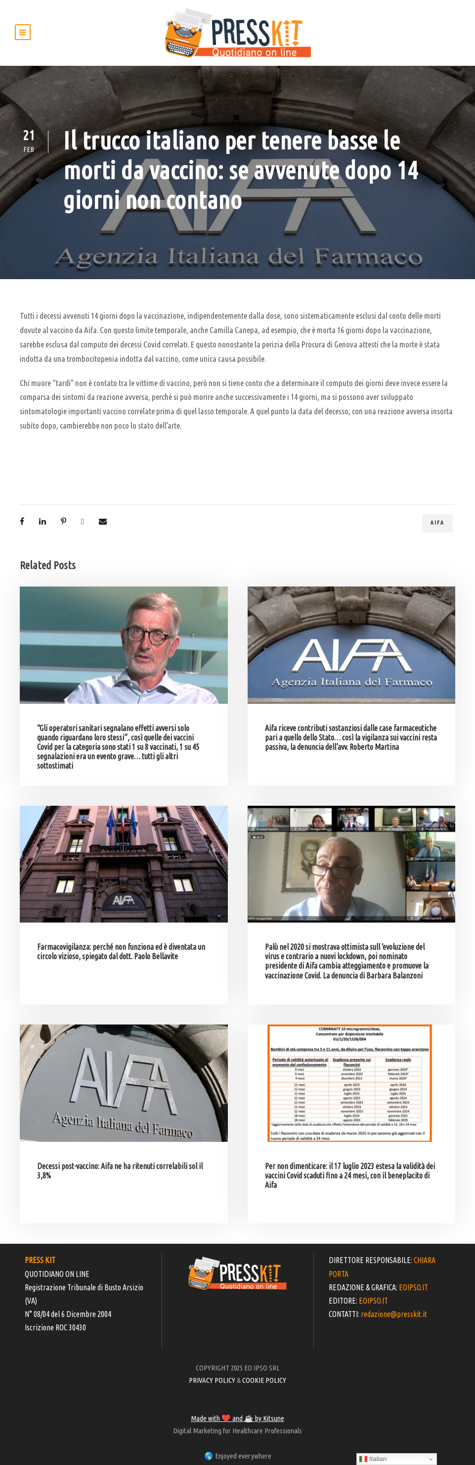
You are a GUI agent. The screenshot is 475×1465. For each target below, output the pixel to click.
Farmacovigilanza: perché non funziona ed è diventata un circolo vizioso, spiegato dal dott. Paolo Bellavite (121, 951)
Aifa (437, 523)
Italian (373, 1459)
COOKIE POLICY (264, 1380)
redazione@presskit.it (394, 1314)
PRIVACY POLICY (212, 1380)
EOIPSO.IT (413, 1287)
